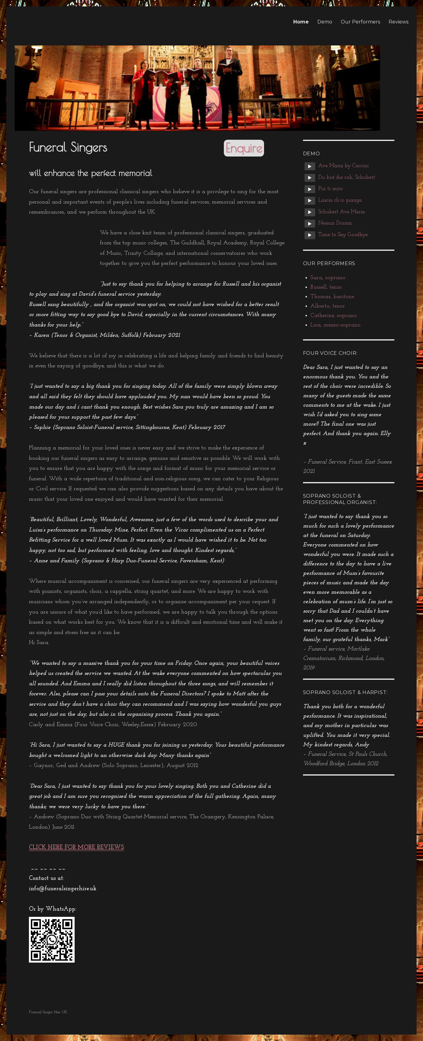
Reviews (398, 22)
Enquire (244, 148)
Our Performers (360, 22)
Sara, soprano (327, 278)
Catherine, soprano (333, 316)
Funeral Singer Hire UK (48, 1012)
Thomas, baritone (332, 297)
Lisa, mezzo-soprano (335, 325)
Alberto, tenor (327, 306)
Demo (324, 22)
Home (301, 22)
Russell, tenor (326, 287)
